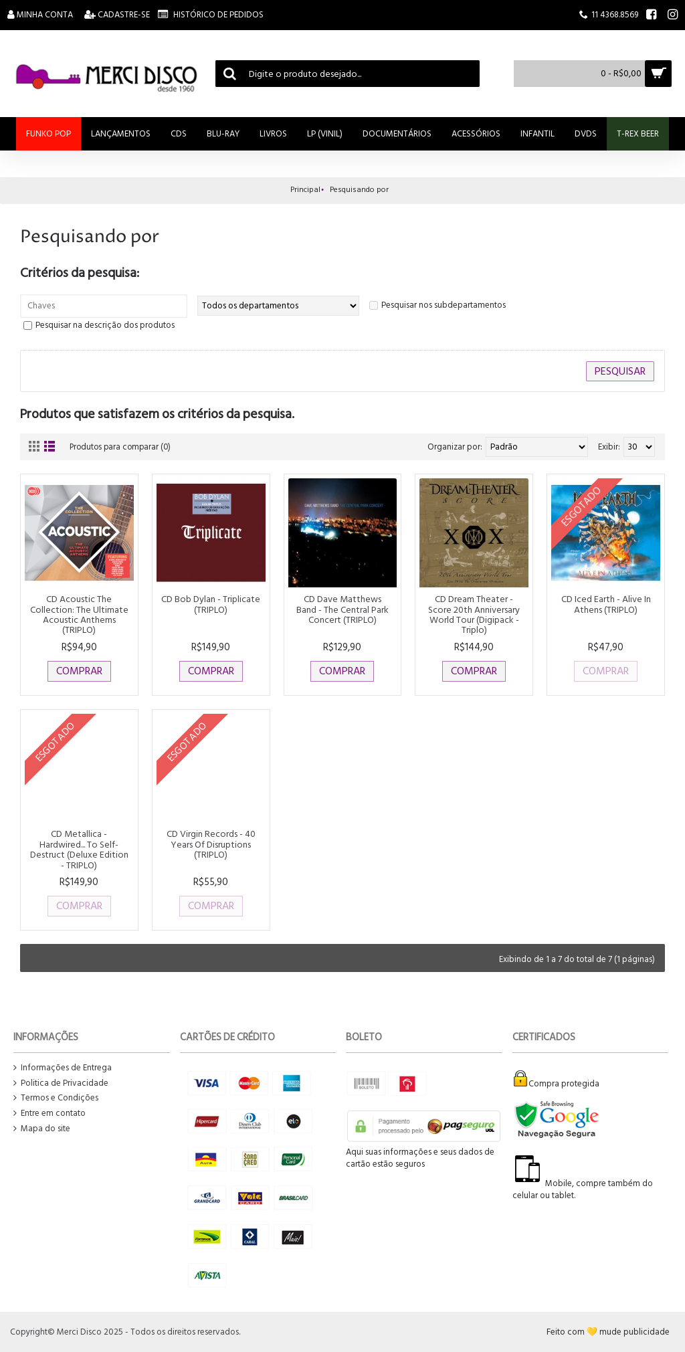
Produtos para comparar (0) (122, 447)
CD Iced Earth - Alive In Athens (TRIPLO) (606, 604)
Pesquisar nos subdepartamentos (443, 305)
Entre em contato (49, 1113)
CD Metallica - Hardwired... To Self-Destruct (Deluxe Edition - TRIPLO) (79, 849)
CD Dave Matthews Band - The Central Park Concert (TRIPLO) (342, 609)
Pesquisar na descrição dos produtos (105, 325)
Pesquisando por (359, 189)
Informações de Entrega (62, 1068)
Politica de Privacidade (60, 1083)
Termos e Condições (55, 1098)
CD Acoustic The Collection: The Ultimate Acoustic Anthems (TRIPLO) (79, 614)
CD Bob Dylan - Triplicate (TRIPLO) (210, 604)
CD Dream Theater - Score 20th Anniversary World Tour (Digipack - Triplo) (474, 614)
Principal (305, 189)
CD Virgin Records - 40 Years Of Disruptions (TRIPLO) (211, 844)
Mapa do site (41, 1129)
